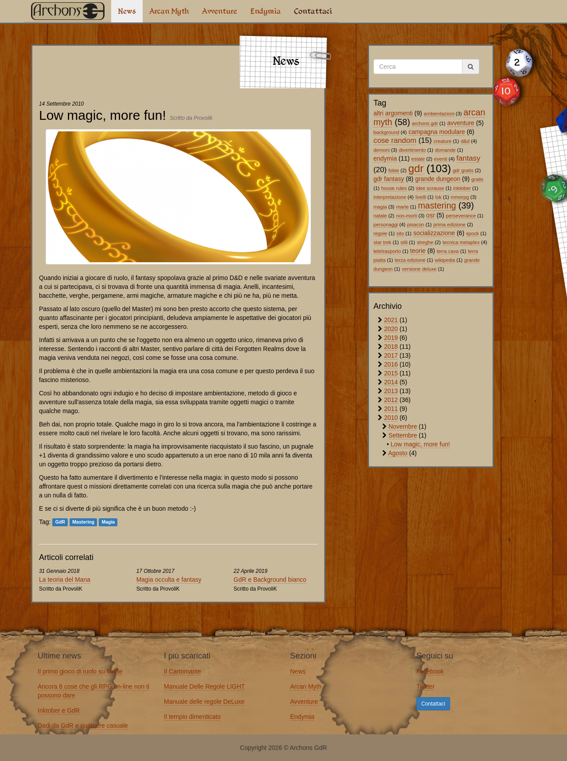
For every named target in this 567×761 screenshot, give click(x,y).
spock (472, 233)
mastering (437, 205)
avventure (460, 122)
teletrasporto (387, 251)
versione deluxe (419, 269)
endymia (385, 158)
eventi (440, 159)
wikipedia (445, 260)
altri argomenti (393, 113)
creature (442, 141)
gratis (477, 179)
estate (418, 159)
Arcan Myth (169, 11)
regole (380, 233)
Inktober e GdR (59, 710)
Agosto (398, 453)
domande (445, 150)
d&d (465, 141)
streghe (425, 242)
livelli (421, 197)
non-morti (406, 215)
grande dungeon (437, 178)
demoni (381, 150)
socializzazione (434, 233)
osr (430, 215)
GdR (60, 522)
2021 (391, 319)
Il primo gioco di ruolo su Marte (80, 671)
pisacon (415, 224)
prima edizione (449, 224)
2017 (391, 355)
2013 (391, 390)
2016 (391, 364)
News (127, 11)
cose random (394, 140)
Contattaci (313, 11)
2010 (391, 417)
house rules (394, 188)
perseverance (461, 215)
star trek (382, 242)
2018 (391, 346)
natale (380, 215)
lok (438, 197)
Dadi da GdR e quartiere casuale (83, 725)
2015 (391, 373)
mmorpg (460, 197)
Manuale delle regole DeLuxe (204, 701)
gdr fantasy (388, 178)
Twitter (425, 686)
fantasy (468, 158)
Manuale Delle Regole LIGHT (204, 686)
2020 (391, 328)
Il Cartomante (182, 671)
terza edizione (410, 260)
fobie (393, 170)
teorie (418, 250)
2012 (391, 399)
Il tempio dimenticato (192, 716)
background (386, 132)
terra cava (448, 251)
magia (380, 206)
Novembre (402, 426)
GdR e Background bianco (269, 579)
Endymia (265, 11)
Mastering (83, 522)
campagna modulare (436, 131)
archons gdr (425, 123)
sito (400, 233)
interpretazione (389, 197)
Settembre (402, 435)
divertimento (412, 150)
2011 (391, 408)
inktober (462, 188)
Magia (108, 522)
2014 (391, 382)
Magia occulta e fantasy (169, 579)
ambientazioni (439, 113)
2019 (391, 337)
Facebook (429, 671)
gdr (415, 168)
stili (404, 242)
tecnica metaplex (461, 242)
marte (402, 206)
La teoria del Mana (64, 579)
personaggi (385, 224)
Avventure (219, 11)
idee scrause (430, 188)
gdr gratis (463, 170)
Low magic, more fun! (420, 444)
